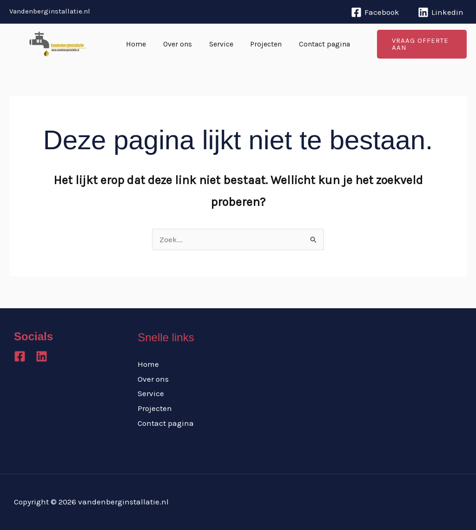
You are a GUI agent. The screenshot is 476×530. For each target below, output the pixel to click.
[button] (419, 44)
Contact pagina (320, 44)
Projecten (264, 44)
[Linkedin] (441, 12)
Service (221, 44)
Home (141, 44)
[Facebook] (375, 12)
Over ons (179, 44)
